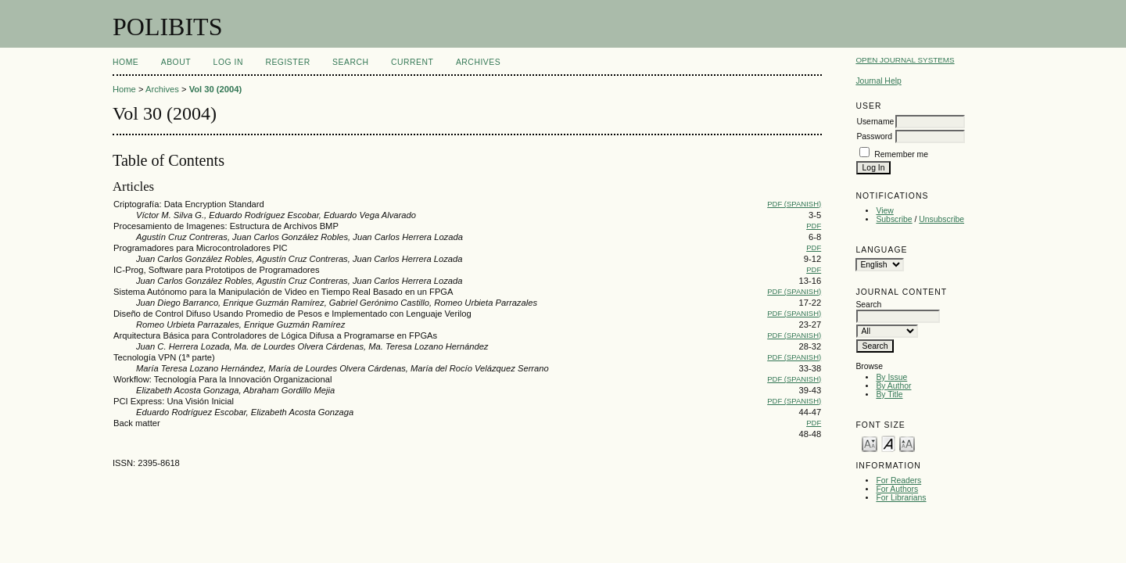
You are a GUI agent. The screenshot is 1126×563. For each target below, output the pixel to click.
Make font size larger (907, 443)
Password (874, 136)
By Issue (891, 377)
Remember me (901, 154)
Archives (478, 62)
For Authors (897, 489)
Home (125, 62)
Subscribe (894, 219)
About (176, 62)
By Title (889, 394)
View (884, 210)
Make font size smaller (869, 443)
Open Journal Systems (904, 60)
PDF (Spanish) (794, 203)
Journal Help (878, 81)
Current (412, 62)
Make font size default (888, 443)
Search (350, 62)
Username (875, 121)
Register (287, 62)
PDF (813, 225)
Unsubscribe (941, 219)
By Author (893, 386)
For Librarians (901, 497)
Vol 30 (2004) (215, 89)
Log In (228, 62)
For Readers (898, 480)
